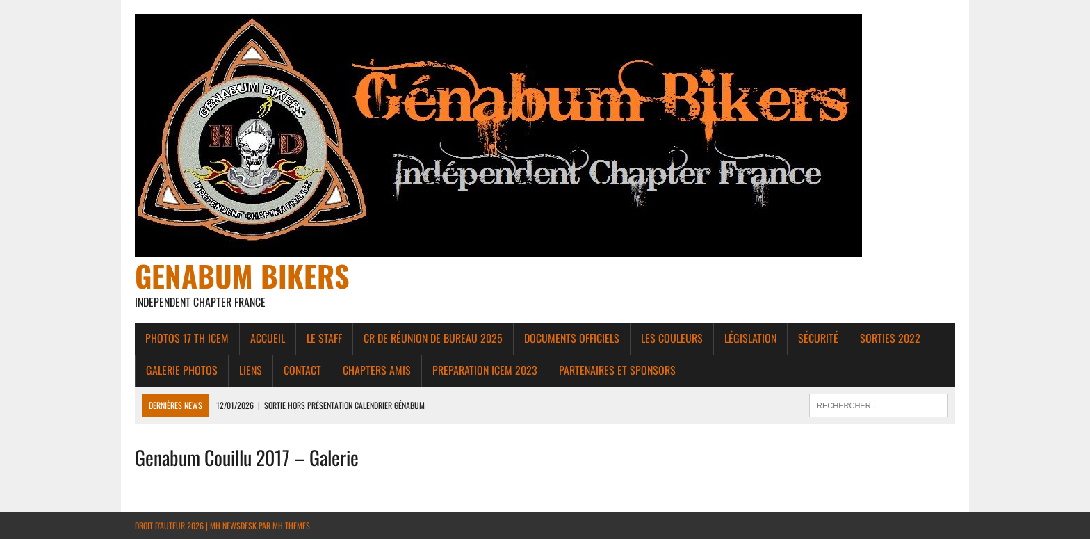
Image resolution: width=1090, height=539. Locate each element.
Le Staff (324, 338)
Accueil (267, 338)
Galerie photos (182, 370)
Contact (302, 370)
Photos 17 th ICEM (187, 338)
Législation (750, 338)
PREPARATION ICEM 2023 (484, 370)
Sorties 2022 (890, 338)
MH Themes (291, 525)
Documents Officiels (571, 338)
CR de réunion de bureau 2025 (433, 338)
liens (250, 370)
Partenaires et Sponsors (617, 370)
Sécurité (818, 338)
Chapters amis (377, 370)
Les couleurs (672, 338)
